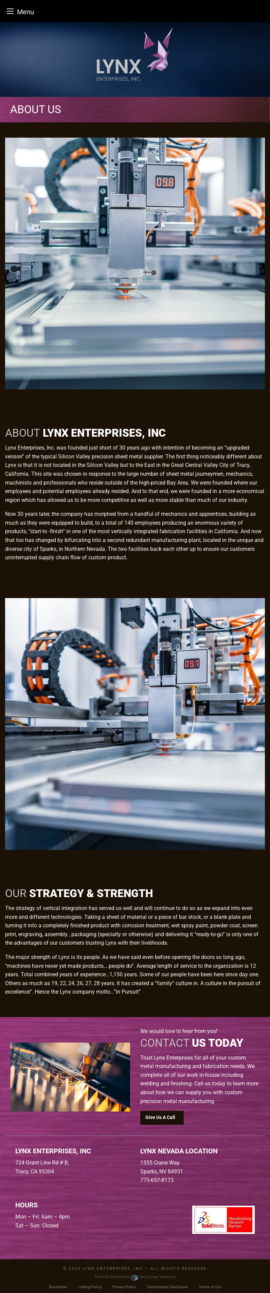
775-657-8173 (157, 1180)
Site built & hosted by (134, 1277)
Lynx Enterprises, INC (113, 1268)
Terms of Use (210, 1287)
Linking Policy (90, 1287)
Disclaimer (58, 1287)
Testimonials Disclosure (167, 1287)
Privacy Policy (124, 1287)
